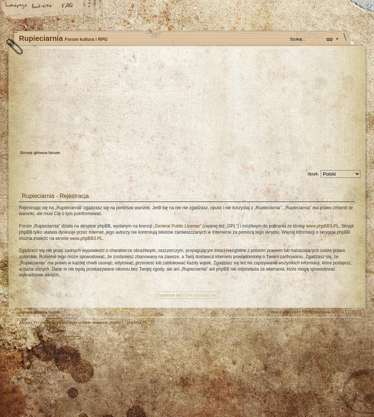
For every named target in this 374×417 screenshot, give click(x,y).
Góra (351, 327)
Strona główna (16, 6)
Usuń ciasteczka (283, 312)
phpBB (96, 371)
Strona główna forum (186, 100)
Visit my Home (338, 393)
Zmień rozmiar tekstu (42, 6)
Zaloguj (37, 136)
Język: (313, 174)
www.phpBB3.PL (322, 226)
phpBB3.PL (137, 322)
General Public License (176, 226)
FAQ (67, 6)
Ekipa (25, 322)
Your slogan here (128, 372)
